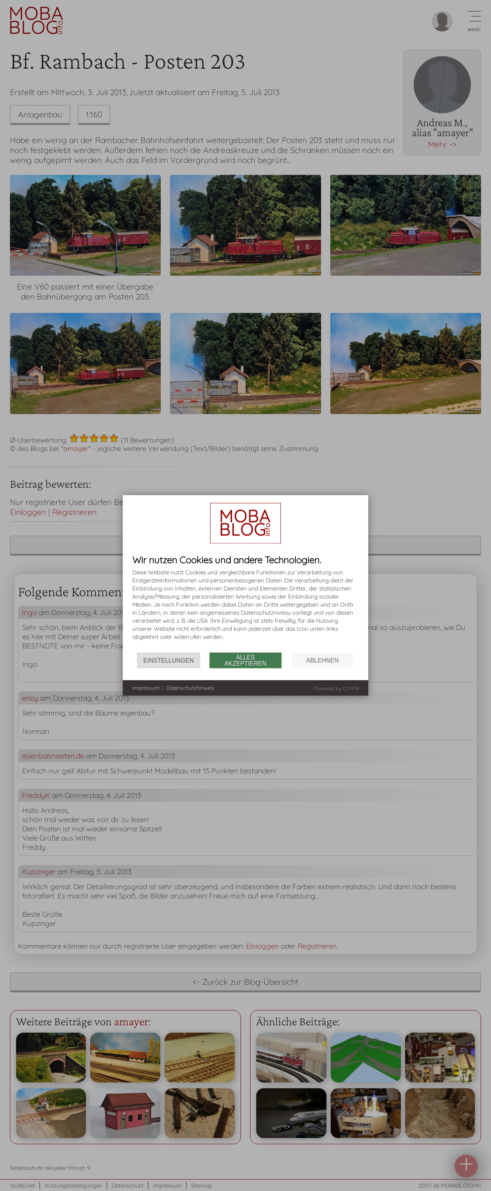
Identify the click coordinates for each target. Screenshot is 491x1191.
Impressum (146, 687)
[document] (245, 603)
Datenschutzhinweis (190, 687)
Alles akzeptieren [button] (245, 660)
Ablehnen (322, 660)
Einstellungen (168, 660)
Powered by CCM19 (336, 688)
